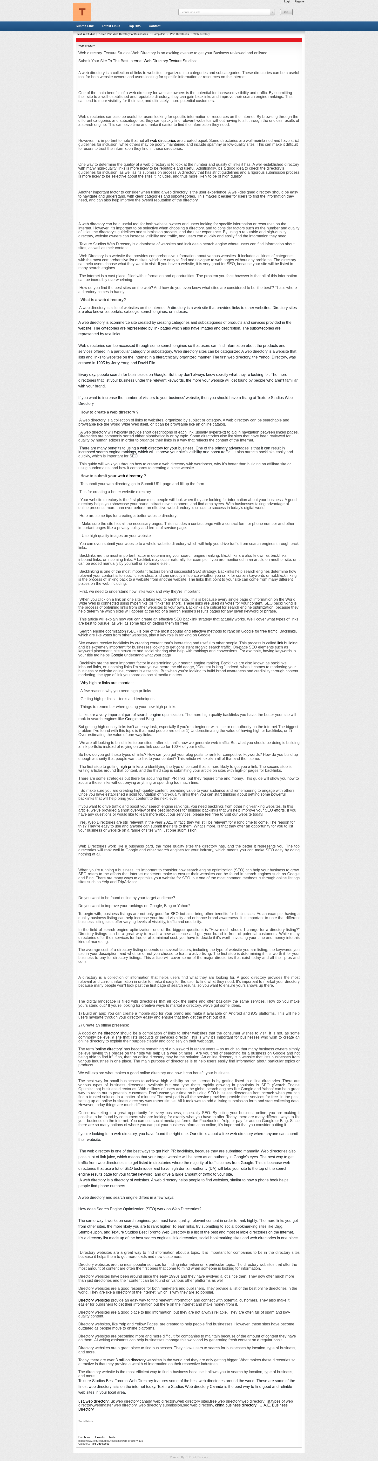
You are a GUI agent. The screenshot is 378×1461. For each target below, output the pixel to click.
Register (300, 1)
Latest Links (111, 26)
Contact (154, 26)
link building (287, 643)
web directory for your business (166, 448)
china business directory (235, 1405)
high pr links (130, 767)
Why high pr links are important (107, 683)
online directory (105, 1033)
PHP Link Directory (197, 1457)
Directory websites (94, 1300)
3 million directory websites (139, 1360)
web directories (163, 140)
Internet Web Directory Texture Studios (162, 61)
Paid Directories (179, 34)
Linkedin (100, 1437)
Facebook (84, 1437)
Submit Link (85, 26)
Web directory (86, 45)
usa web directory (93, 1401)
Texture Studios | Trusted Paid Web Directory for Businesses (112, 34)
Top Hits (134, 26)
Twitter (112, 1437)
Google (117, 655)
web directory (130, 476)
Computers (159, 34)
